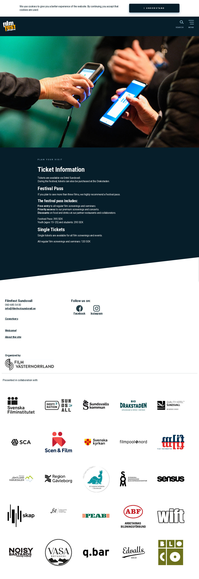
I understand (154, 8)
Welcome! (11, 330)
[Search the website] (178, 24)
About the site (13, 337)
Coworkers (11, 318)
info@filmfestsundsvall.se (20, 308)
